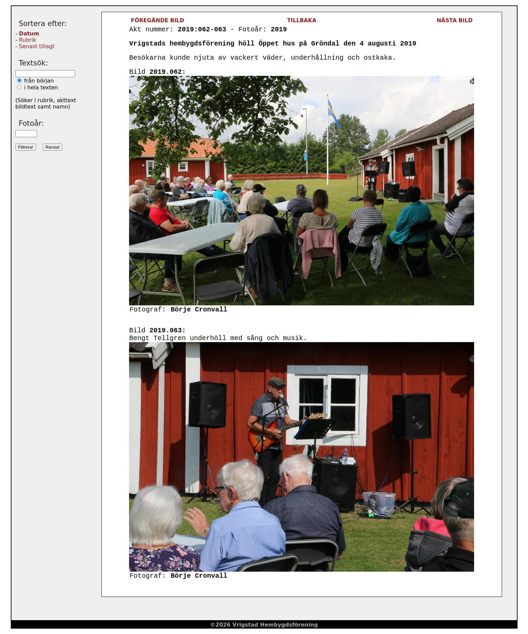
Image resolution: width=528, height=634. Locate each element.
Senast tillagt (36, 46)
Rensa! (52, 147)
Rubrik (27, 40)
